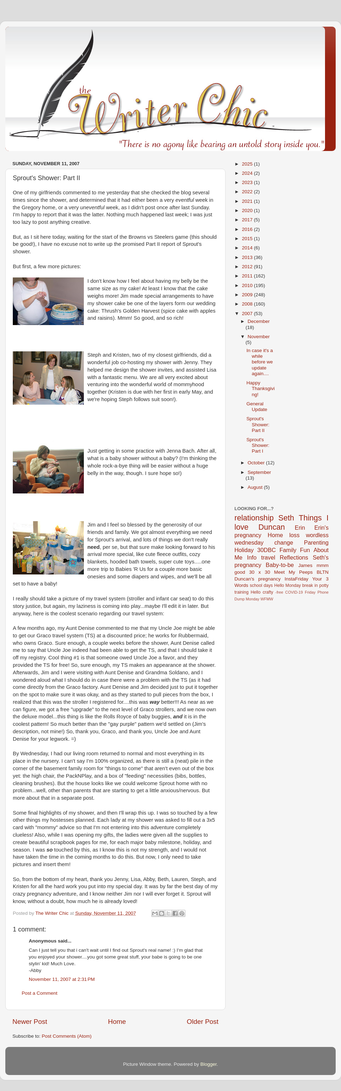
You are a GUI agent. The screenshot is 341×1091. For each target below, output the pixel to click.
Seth (286, 517)
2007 (248, 313)
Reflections (294, 557)
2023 (248, 182)
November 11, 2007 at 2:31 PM (62, 979)
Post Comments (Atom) (67, 1036)
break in (310, 585)
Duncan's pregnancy (257, 579)
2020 (248, 210)
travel (268, 557)
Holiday (244, 550)
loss (294, 535)
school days (261, 585)
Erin (300, 527)
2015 (248, 238)
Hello (256, 592)
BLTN (322, 572)
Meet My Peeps (293, 572)
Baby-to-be (280, 565)
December (259, 321)
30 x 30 (259, 572)
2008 (248, 304)
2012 (248, 266)
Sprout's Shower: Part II (258, 424)
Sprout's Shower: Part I (258, 445)
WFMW (266, 599)
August (256, 487)
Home (117, 1021)
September (259, 472)
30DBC (266, 550)
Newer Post (29, 1021)
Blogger (208, 1064)
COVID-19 (294, 592)
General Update (257, 406)
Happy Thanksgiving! (261, 388)
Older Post (202, 1021)
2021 (248, 201)
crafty (267, 592)
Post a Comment (40, 993)
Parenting (316, 542)
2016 (248, 229)
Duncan (272, 527)
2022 (248, 191)
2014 (248, 247)
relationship (254, 517)
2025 (248, 164)
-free (279, 592)
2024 (248, 173)
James (305, 565)
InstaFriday (296, 579)
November (259, 336)
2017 (248, 219)
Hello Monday (287, 585)
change (283, 542)
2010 (248, 285)
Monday (252, 599)
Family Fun (295, 550)
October (257, 462)
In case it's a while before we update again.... (260, 362)
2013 (248, 257)
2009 (248, 294)
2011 (248, 276)
